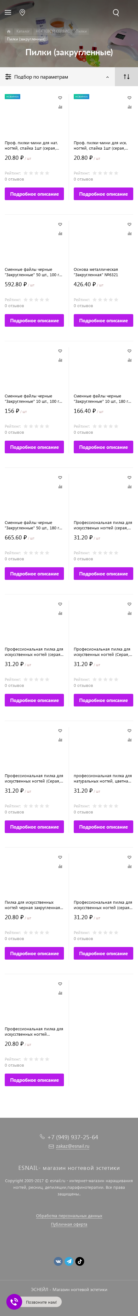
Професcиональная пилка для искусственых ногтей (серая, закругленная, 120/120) (103, 525)
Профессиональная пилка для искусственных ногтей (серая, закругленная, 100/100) (103, 904)
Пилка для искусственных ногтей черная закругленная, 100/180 (33, 904)
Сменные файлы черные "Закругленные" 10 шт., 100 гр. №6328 (34, 398)
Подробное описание (34, 194)
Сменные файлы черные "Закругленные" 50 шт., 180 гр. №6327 (34, 525)
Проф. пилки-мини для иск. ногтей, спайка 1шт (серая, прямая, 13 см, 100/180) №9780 (100, 145)
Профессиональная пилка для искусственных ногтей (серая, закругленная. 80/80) (34, 651)
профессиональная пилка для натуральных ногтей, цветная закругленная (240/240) (103, 778)
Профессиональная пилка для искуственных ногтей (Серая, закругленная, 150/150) (34, 778)
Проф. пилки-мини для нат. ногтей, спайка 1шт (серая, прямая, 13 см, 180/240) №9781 (31, 145)
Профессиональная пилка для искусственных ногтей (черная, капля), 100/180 (34, 1031)
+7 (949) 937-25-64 (72, 1137)
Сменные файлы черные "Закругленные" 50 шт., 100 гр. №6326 (34, 271)
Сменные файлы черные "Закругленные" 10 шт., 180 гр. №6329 (103, 398)
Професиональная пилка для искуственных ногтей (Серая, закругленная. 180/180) (102, 651)
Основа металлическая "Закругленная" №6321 (96, 271)
